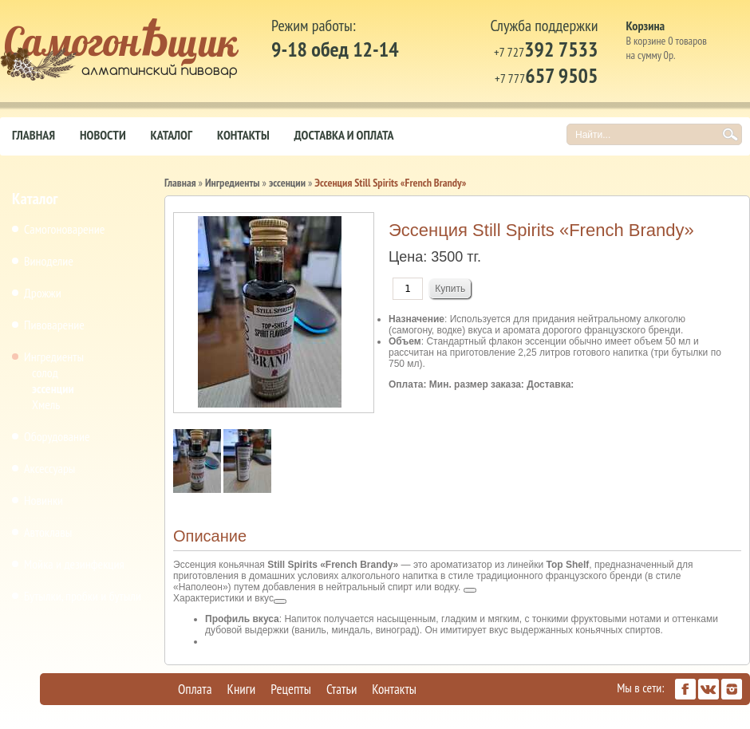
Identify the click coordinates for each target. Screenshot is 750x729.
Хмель (46, 404)
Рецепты (290, 689)
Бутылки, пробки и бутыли (82, 596)
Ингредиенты (54, 356)
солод (45, 372)
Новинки (43, 500)
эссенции (53, 388)
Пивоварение (54, 325)
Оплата (195, 689)
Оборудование (57, 436)
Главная (33, 135)
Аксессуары (49, 468)
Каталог (171, 135)
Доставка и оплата (344, 135)
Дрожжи (42, 293)
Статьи (341, 689)
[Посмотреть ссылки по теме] (470, 590)
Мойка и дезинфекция (74, 564)
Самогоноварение (64, 229)
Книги (241, 689)
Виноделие (48, 261)
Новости (103, 135)
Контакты (243, 135)
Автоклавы (48, 532)
